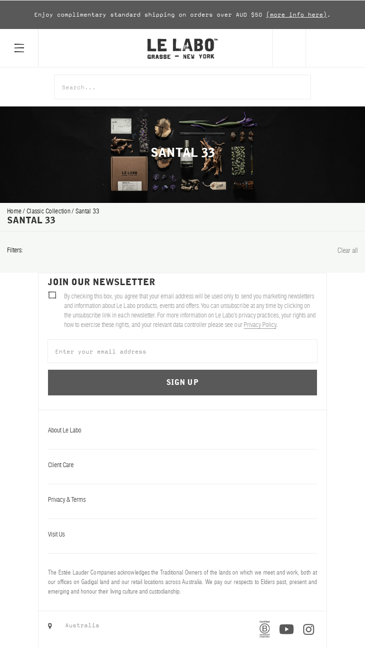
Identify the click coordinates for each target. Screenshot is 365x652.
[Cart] (335, 48)
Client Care (182, 465)
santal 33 (88, 211)
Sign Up (182, 382)
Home (15, 211)
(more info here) (296, 14)
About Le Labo (182, 430)
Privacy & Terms (182, 499)
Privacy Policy (260, 324)
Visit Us (182, 534)
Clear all (347, 250)
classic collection (49, 211)
